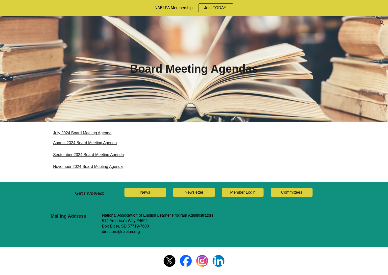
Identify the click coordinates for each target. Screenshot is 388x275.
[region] (194, 8)
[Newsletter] (194, 192)
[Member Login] (242, 192)
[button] (382, 23)
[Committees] (291, 192)
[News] (145, 192)
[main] (194, 69)
